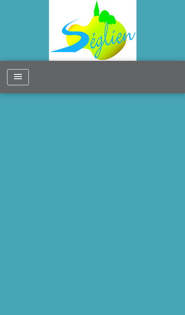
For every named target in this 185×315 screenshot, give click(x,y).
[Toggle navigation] (18, 77)
